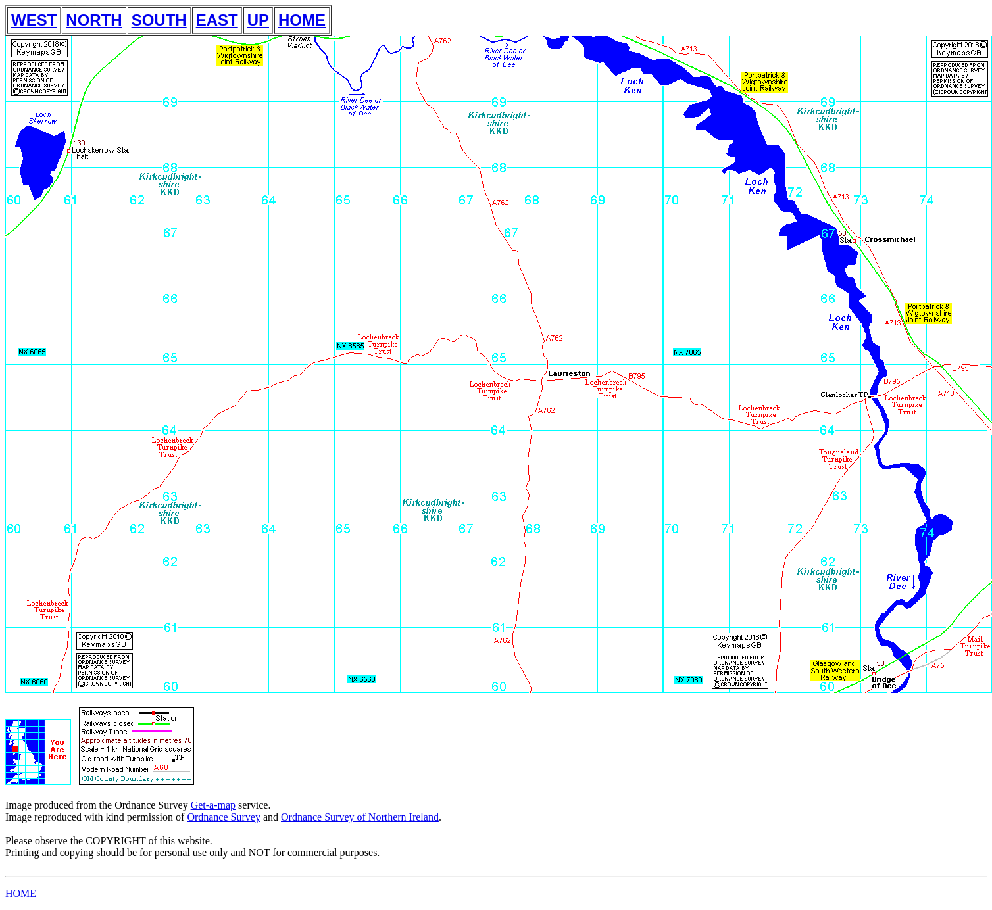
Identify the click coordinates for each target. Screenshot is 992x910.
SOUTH (159, 20)
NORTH (94, 20)
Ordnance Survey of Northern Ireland (360, 817)
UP (258, 20)
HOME (302, 20)
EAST (217, 20)
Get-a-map (213, 805)
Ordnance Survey (223, 817)
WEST (34, 20)
